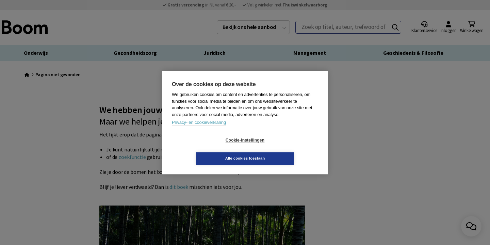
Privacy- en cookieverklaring (199, 131)
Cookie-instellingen (204, 149)
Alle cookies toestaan (286, 149)
